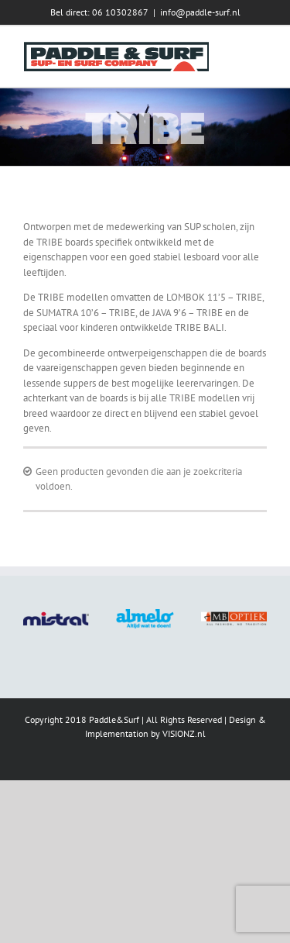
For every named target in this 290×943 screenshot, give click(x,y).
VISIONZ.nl (184, 733)
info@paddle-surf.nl (200, 12)
